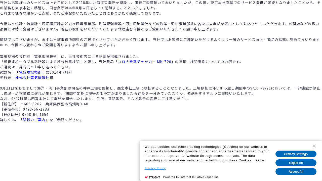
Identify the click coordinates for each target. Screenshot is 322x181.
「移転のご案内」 (34, 119)
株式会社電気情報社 (32, 77)
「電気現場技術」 (30, 72)
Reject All (296, 163)
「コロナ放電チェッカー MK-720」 (144, 61)
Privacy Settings (296, 154)
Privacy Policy (155, 168)
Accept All (296, 171)
